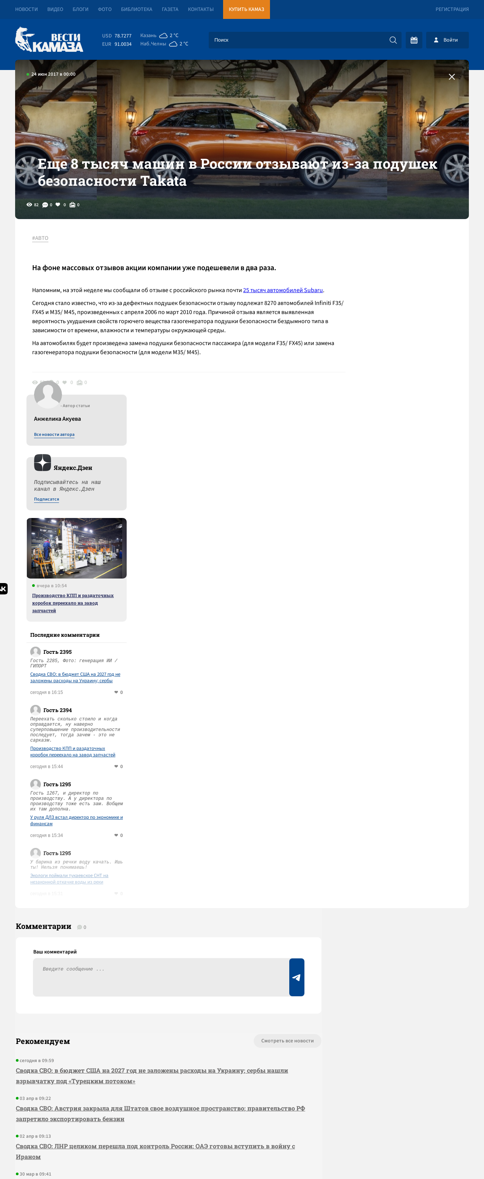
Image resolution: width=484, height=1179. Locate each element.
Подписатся (377, 322)
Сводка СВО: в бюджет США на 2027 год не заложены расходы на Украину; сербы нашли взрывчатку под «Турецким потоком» (406, 500)
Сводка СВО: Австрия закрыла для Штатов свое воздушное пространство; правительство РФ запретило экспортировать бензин (154, 939)
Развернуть (242, 1128)
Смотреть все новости (265, 867)
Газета (170, 9)
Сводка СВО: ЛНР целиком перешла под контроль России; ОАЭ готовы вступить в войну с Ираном (154, 977)
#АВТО (42, 249)
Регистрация (452, 9)
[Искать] (393, 40)
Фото (105, 9)
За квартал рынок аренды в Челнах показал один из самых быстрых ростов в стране (148, 1010)
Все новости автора (385, 258)
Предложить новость (394, 892)
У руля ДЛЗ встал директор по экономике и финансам (407, 643)
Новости (26, 9)
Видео (55, 9)
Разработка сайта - (440, 1157)
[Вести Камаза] (49, 39)
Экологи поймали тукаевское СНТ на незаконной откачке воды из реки (400, 701)
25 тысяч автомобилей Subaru (285, 301)
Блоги (80, 9)
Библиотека (136, 9)
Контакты (201, 9)
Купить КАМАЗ (246, 9)
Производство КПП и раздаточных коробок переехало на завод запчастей (404, 425)
